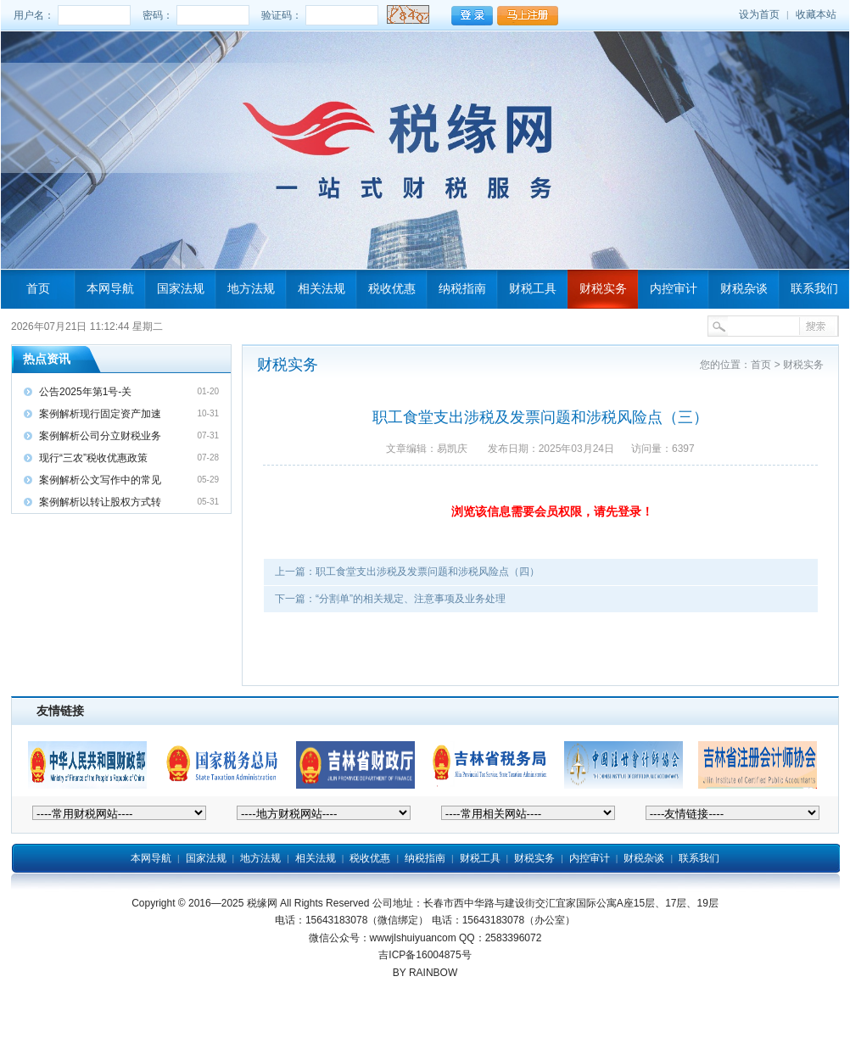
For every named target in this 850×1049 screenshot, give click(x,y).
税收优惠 (392, 288)
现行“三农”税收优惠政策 (93, 458)
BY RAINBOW (425, 973)
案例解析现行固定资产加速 (100, 414)
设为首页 (759, 14)
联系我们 (814, 288)
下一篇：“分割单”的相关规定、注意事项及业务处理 (390, 599)
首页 (38, 288)
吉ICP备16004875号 (424, 955)
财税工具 (532, 288)
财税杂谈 (744, 288)
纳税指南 (462, 288)
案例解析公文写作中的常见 (100, 480)
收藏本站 (816, 14)
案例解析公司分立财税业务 (100, 436)
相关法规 (321, 288)
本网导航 (110, 288)
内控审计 (673, 288)
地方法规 (251, 288)
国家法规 (180, 288)
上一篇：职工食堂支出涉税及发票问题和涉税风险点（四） (407, 572)
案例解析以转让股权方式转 (100, 502)
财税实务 (603, 288)
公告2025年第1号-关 (85, 392)
